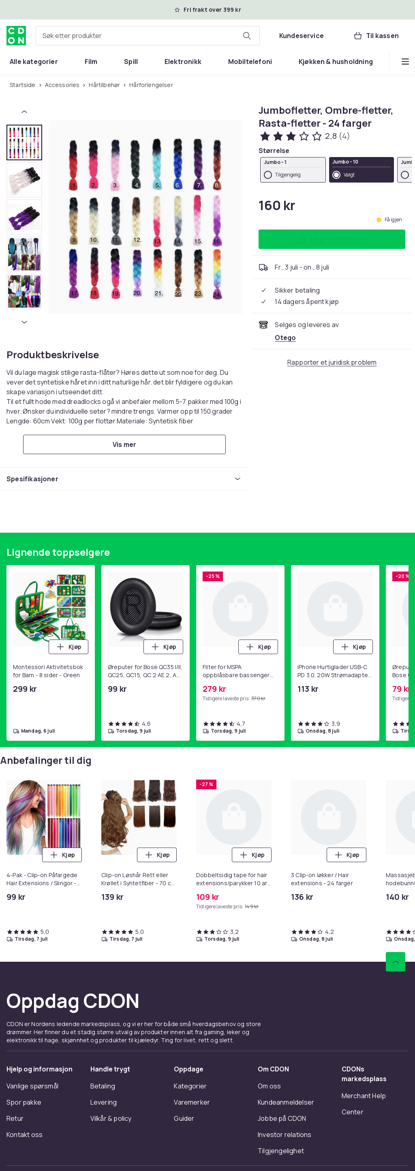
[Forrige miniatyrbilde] (24, 111)
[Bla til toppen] (395, 961)
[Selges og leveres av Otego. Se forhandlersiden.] (285, 337)
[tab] (24, 142)
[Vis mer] (124, 444)
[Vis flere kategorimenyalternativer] (405, 61)
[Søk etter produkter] (247, 35)
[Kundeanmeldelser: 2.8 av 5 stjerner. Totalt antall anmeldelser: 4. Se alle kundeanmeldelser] (304, 136)
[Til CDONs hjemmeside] (16, 35)
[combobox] (148, 35)
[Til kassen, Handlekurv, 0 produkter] (376, 35)
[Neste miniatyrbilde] (24, 322)
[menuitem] (34, 61)
